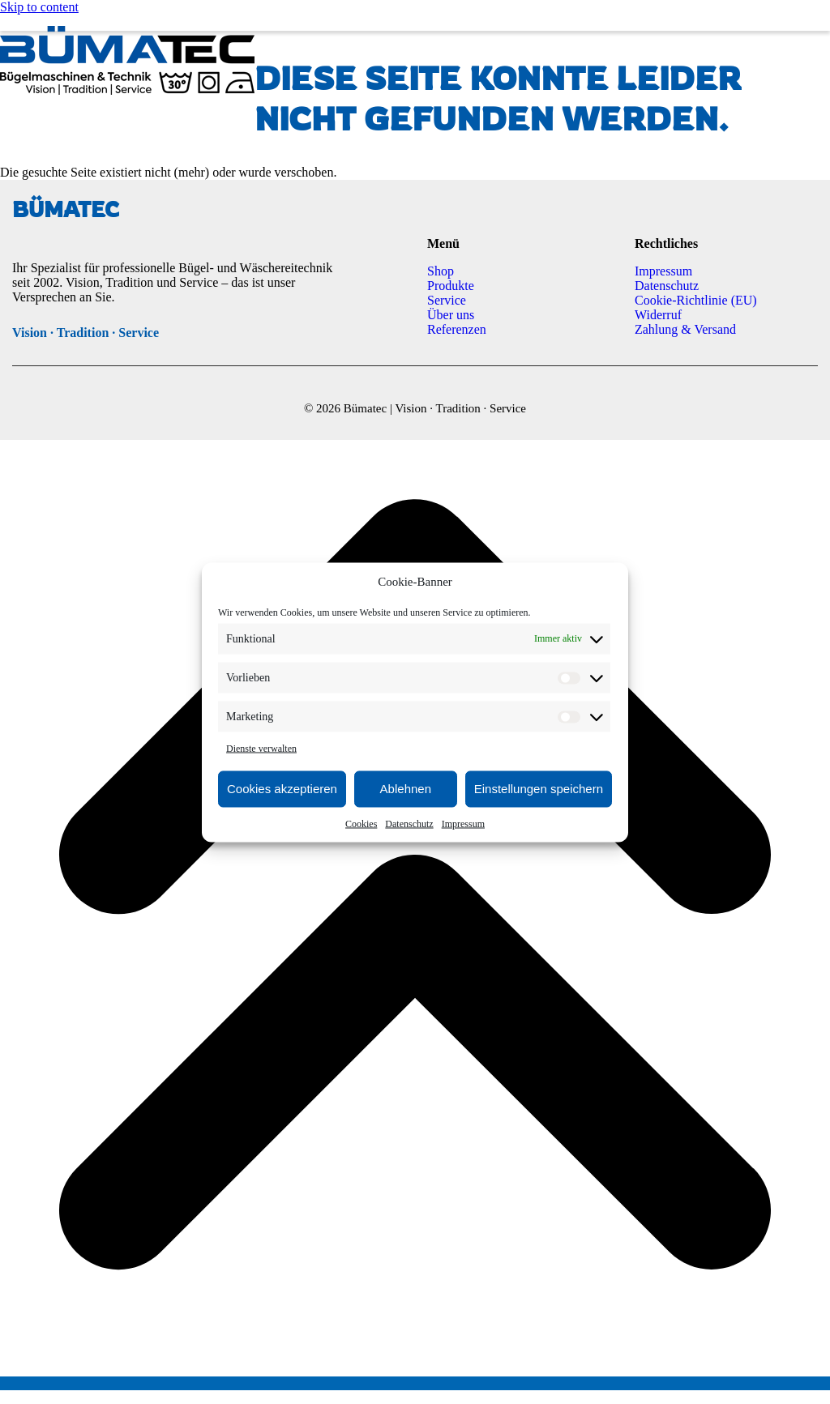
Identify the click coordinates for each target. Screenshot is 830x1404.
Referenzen (456, 329)
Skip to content (39, 7)
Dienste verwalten (261, 747)
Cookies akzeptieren (282, 789)
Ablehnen (405, 789)
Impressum (463, 823)
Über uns (450, 315)
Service (446, 300)
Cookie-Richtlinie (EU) (696, 300)
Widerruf (658, 315)
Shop (440, 271)
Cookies (361, 823)
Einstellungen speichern (538, 789)
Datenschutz (409, 823)
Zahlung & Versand (685, 329)
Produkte (450, 285)
